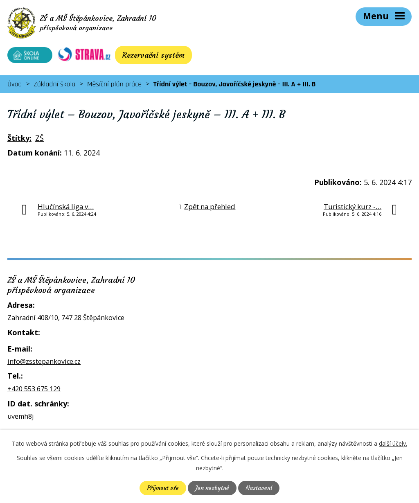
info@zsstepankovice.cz (44, 361)
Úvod (14, 84)
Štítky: (19, 138)
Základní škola (54, 84)
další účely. (393, 443)
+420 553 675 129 (34, 388)
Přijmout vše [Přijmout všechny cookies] (163, 488)
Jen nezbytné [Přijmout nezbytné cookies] (212, 488)
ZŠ (39, 138)
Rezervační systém (153, 55)
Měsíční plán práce (114, 84)
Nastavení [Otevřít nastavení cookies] (259, 488)
